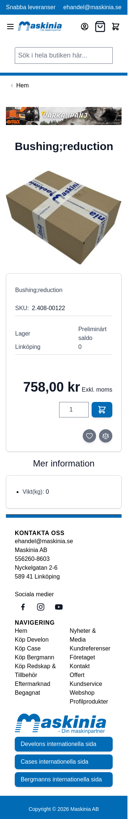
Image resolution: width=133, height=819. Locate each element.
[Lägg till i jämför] (105, 436)
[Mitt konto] (85, 26)
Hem (21, 631)
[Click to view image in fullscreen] (64, 217)
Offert (77, 675)
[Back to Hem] (19, 85)
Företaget (82, 657)
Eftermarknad (32, 684)
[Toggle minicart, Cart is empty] (116, 26)
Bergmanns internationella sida (61, 779)
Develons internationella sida (58, 744)
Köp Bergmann (34, 657)
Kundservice (86, 684)
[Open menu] (10, 26)
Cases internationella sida (54, 762)
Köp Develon (32, 639)
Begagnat (27, 693)
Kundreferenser (90, 648)
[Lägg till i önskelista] (89, 436)
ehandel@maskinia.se (92, 7)
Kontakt (80, 666)
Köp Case (28, 648)
